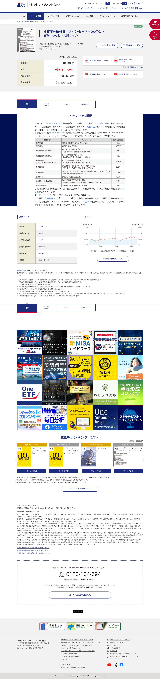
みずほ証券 (113, 651)
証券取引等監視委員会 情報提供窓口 (73, 667)
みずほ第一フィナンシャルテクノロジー (123, 653)
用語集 (114, 8)
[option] (31, 458)
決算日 (131, 251)
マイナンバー (65, 664)
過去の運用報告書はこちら (133, 67)
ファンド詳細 (32, 471)
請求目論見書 (124, 74)
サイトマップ (123, 8)
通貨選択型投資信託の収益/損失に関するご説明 (32, 550)
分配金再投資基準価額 (107, 251)
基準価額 (92, 251)
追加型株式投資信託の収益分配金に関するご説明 (33, 548)
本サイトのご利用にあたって (70, 648)
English (138, 3)
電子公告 (80, 8)
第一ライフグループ (116, 642)
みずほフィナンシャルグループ (120, 640)
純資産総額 (121, 251)
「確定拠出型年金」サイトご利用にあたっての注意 (78, 651)
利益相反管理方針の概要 (69, 653)
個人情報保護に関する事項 (70, 656)
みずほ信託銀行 (115, 648)
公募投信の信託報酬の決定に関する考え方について (33, 553)
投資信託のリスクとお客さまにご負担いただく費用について (80, 642)
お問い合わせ (91, 8)
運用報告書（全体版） (127, 59)
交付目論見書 (95, 74)
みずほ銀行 (113, 645)
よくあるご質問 (103, 8)
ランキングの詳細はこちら (80, 488)
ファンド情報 (24, 21)
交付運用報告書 (96, 60)
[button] (17, 460)
